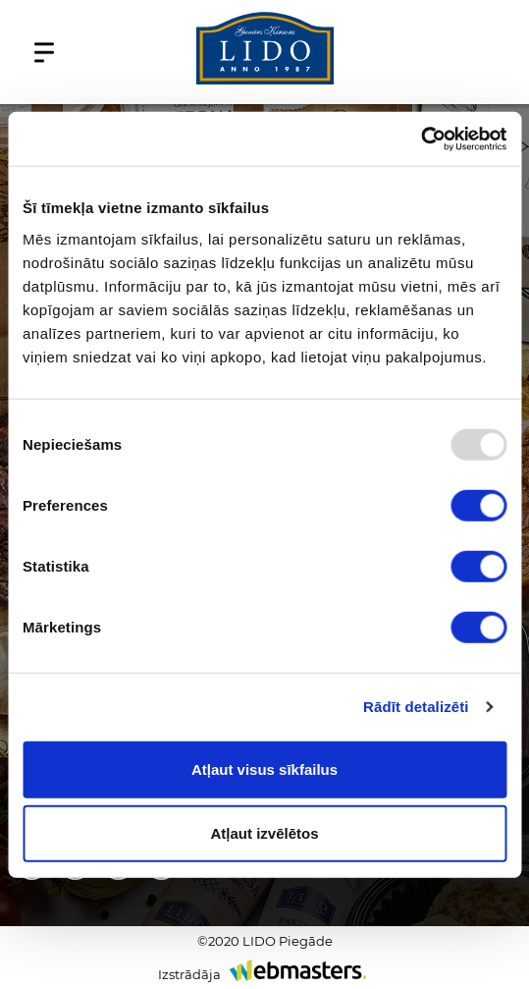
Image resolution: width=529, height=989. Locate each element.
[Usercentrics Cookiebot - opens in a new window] (420, 138)
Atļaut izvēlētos (264, 833)
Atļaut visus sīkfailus (264, 768)
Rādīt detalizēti (415, 706)
